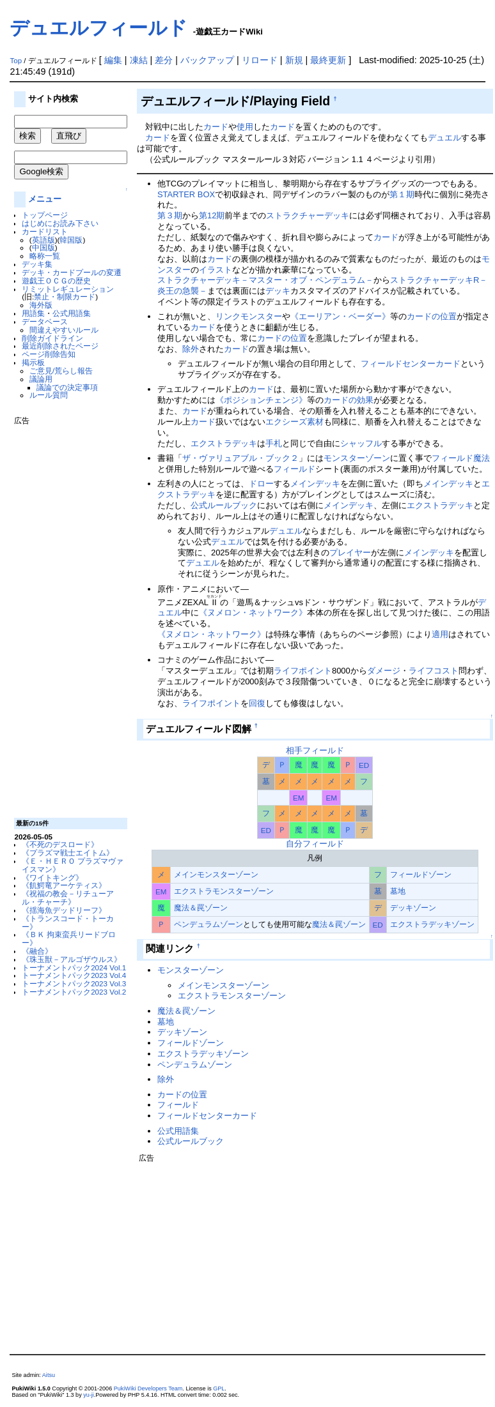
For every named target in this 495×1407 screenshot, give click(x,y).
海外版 (40, 305)
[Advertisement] (65, 616)
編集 (113, 60)
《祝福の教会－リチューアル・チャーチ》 (68, 897)
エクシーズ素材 (294, 421)
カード (215, 127)
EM (298, 798)
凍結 (139, 60)
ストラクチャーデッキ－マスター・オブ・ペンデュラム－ (265, 280)
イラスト (215, 270)
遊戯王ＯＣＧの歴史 (56, 280)
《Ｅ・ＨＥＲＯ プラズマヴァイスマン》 (72, 865)
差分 (164, 60)
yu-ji (88, 1395)
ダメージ (383, 670)
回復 (257, 703)
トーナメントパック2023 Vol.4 (74, 975)
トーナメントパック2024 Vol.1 (74, 967)
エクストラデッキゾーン (432, 924)
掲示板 (33, 362)
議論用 (40, 379)
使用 (245, 127)
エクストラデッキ (224, 443)
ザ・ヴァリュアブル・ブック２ (240, 458)
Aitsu (48, 1375)
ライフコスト (434, 670)
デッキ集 (37, 264)
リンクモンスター (249, 316)
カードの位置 (432, 316)
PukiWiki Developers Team (148, 1388)
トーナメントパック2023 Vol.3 (74, 983)
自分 (294, 843)
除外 (190, 349)
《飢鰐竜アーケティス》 (64, 885)
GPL (218, 1388)
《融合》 (37, 951)
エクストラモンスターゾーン (224, 891)
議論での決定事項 (67, 387)
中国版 (43, 247)
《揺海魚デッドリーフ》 (64, 910)
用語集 (33, 313)
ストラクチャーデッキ (307, 215)
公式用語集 (71, 313)
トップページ (45, 215)
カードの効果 (348, 400)
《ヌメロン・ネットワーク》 (253, 612)
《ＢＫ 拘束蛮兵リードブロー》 (69, 938)
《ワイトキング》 (52, 877)
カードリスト (45, 231)
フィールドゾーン (421, 874)
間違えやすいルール (63, 330)
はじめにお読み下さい (60, 223)
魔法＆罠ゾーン (201, 907)
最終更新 (328, 60)
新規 (294, 60)
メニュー (44, 199)
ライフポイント (303, 670)
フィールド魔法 (461, 458)
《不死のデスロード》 (60, 844)
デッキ (277, 291)
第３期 (169, 215)
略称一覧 (44, 256)
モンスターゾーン (357, 458)
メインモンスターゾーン (216, 874)
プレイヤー (350, 552)
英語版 (43, 240)
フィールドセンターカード (410, 363)
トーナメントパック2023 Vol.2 (74, 992)
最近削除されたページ (60, 346)
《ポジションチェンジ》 (261, 400)
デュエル (444, 137)
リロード (260, 60)
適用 (440, 634)
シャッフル (361, 443)
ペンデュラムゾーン (208, 924)
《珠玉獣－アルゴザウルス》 (72, 959)
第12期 (211, 215)
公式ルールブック (224, 505)
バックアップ (207, 60)
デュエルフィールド (98, 27)
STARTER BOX (186, 194)
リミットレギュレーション (68, 289)
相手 (294, 750)
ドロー (261, 483)
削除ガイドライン (52, 338)
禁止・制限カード (64, 296)
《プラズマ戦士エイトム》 (68, 852)
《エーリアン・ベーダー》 (340, 316)
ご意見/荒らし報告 (61, 370)
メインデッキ (315, 483)
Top (16, 60)
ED (364, 765)
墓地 (397, 891)
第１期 (401, 194)
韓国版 (70, 240)
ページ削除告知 (48, 354)
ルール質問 (48, 395)
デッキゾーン (413, 907)
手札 (273, 443)
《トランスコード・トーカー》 (68, 922)
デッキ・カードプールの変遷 (72, 272)
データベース (45, 321)
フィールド (294, 469)
